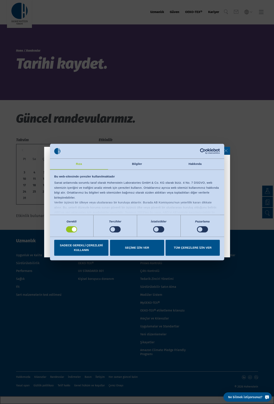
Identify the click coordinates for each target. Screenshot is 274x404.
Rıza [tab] (79, 163)
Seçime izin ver (137, 247)
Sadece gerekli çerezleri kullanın (81, 248)
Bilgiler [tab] (137, 163)
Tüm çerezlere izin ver (192, 247)
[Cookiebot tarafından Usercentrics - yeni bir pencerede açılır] (203, 151)
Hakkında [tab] (195, 163)
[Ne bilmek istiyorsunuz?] (247, 397)
